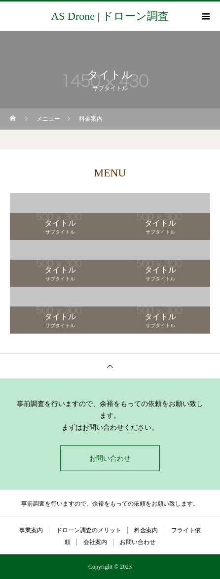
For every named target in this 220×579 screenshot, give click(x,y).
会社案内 (95, 542)
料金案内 (146, 530)
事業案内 (31, 530)
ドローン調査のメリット (88, 530)
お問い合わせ (110, 458)
